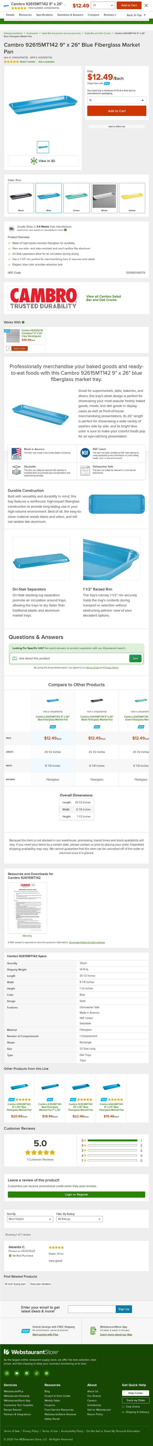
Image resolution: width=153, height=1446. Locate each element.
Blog (47, 1391)
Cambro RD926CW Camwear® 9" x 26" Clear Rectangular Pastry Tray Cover (32, 333)
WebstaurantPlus (13, 1391)
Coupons (50, 1405)
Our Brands (94, 1396)
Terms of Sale (12, 1431)
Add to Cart (19, 348)
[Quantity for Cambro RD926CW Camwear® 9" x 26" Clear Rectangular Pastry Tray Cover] (8, 348)
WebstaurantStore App (17, 1400)
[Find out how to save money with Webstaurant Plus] (7, 331)
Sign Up (123, 1309)
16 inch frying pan (15, 1284)
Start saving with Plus (45, 1334)
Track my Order (135, 1400)
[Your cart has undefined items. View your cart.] (143, 7)
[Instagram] (7, 1373)
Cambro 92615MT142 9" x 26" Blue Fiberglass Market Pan (53, 718)
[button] (43, 147)
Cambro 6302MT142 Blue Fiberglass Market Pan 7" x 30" (50, 1107)
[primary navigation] (12, 7)
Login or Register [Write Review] (76, 1194)
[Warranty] (27, 909)
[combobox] (76, 17)
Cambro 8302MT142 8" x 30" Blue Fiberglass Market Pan (19, 1107)
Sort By (11, 1214)
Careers (92, 1400)
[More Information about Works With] (23, 322)
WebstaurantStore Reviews (60, 1414)
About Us (92, 1391)
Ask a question (46, 61)
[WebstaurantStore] (51, 1352)
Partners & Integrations (17, 1414)
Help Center (135, 1393)
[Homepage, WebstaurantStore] (76, 7)
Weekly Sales (52, 1400)
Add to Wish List (116, 126)
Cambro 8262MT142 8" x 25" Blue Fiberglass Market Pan (111, 1107)
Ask (135, 658)
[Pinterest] (47, 1373)
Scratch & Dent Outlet (57, 1396)
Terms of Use (93, 667)
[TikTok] (37, 1373)
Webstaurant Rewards (17, 1396)
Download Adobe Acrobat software (87, 942)
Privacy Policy (111, 667)
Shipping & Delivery (135, 1412)
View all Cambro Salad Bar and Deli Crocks (103, 298)
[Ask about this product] (76, 658)
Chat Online (131, 1406)
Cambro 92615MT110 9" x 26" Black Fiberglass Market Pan (96, 718)
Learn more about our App (116, 1334)
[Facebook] (27, 1373)
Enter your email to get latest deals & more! (40, 1309)
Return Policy (95, 1414)
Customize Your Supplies (18, 1405)
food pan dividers (40, 1284)
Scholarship (94, 1405)
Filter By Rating (65, 1214)
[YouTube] (17, 1373)
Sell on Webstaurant (99, 1409)
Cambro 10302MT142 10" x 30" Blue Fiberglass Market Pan (80, 1107)
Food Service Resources (59, 1409)
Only (90, 71)
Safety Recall (52, 1418)
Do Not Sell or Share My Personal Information (113, 1431)
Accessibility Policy (72, 1431)
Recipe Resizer (13, 1409)
